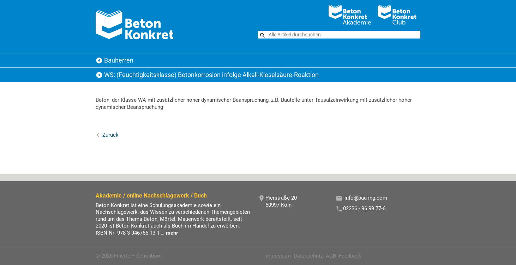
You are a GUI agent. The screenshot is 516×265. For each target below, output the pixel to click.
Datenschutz (308, 256)
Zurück (110, 135)
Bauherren (118, 60)
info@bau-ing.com (365, 198)
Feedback (350, 256)
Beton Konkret (99, 60)
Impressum (277, 256)
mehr (172, 233)
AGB (331, 256)
